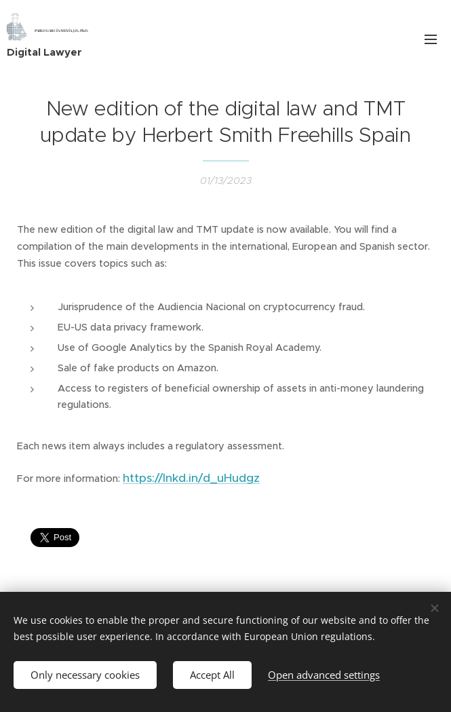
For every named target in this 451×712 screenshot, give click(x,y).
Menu (431, 39)
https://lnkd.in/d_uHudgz (191, 477)
